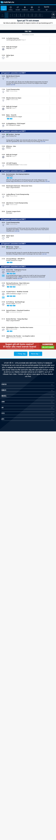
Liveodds (12, 46)
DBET (8, 46)
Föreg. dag (20, 359)
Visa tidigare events (28, 39)
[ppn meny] (49, 2)
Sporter (46, 13)
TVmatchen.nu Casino (9, 468)
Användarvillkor (7, 461)
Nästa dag (35, 359)
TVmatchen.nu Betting (9, 465)
